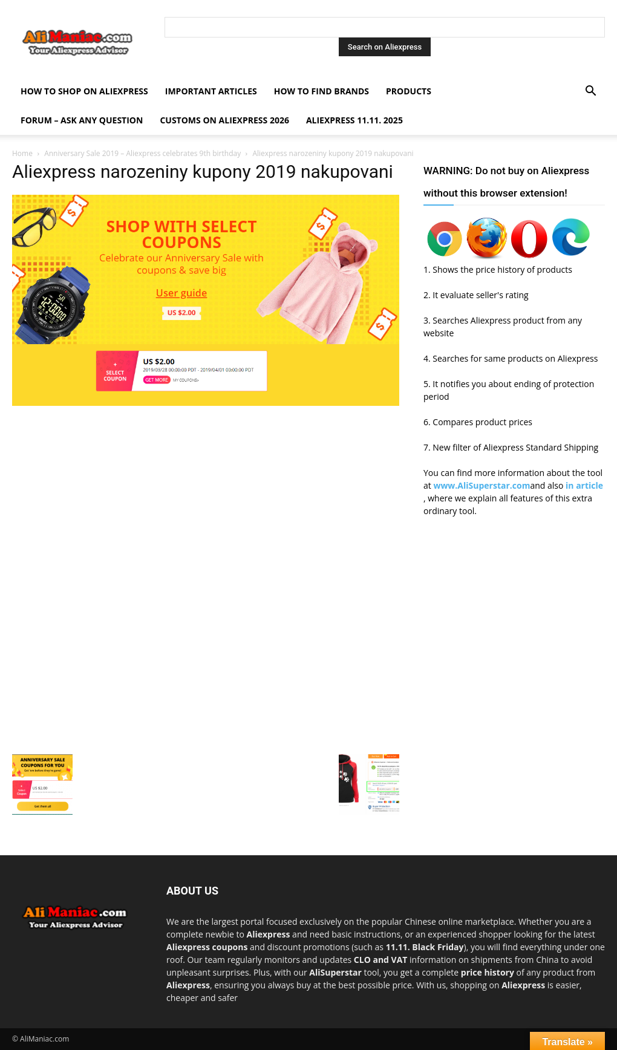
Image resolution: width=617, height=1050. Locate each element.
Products (408, 91)
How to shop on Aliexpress (84, 91)
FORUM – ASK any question (82, 120)
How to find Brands (321, 91)
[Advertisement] (205, 494)
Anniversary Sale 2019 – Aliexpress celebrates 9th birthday (142, 153)
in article (584, 485)
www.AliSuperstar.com (481, 485)
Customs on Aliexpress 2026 (224, 120)
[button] (590, 92)
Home (22, 153)
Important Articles (211, 91)
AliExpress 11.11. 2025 (354, 120)
